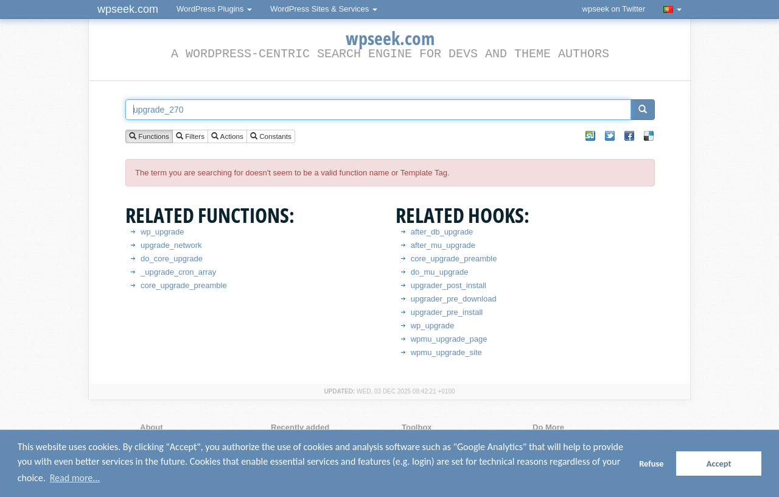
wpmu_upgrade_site (446, 352)
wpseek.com (127, 9)
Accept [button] (719, 463)
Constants (271, 136)
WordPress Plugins (214, 8)
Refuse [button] (651, 463)
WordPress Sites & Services (323, 8)
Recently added (300, 427)
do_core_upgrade (172, 258)
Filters (190, 136)
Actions (227, 136)
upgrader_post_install (448, 285)
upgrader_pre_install (447, 312)
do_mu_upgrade (440, 272)
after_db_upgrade (442, 231)
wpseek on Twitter (614, 8)
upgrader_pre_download (454, 298)
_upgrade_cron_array (178, 272)
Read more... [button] (75, 478)
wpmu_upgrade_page (449, 339)
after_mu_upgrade (443, 245)
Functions (149, 136)
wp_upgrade (162, 231)
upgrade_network (171, 245)
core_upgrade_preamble (184, 285)
